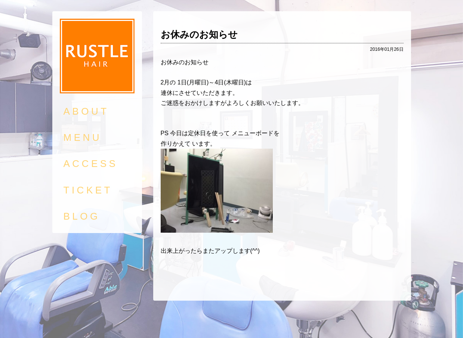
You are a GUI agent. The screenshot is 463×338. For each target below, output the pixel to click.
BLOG (82, 216)
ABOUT (86, 111)
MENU (83, 137)
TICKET (88, 190)
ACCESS (91, 163)
